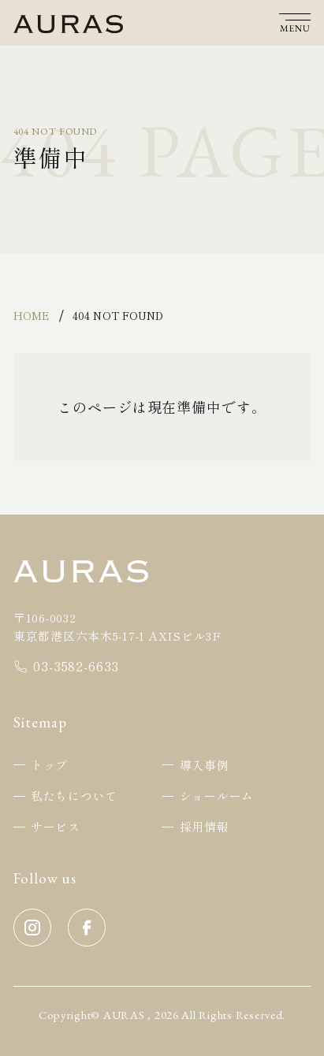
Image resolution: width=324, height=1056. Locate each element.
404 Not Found (118, 315)
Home (31, 315)
